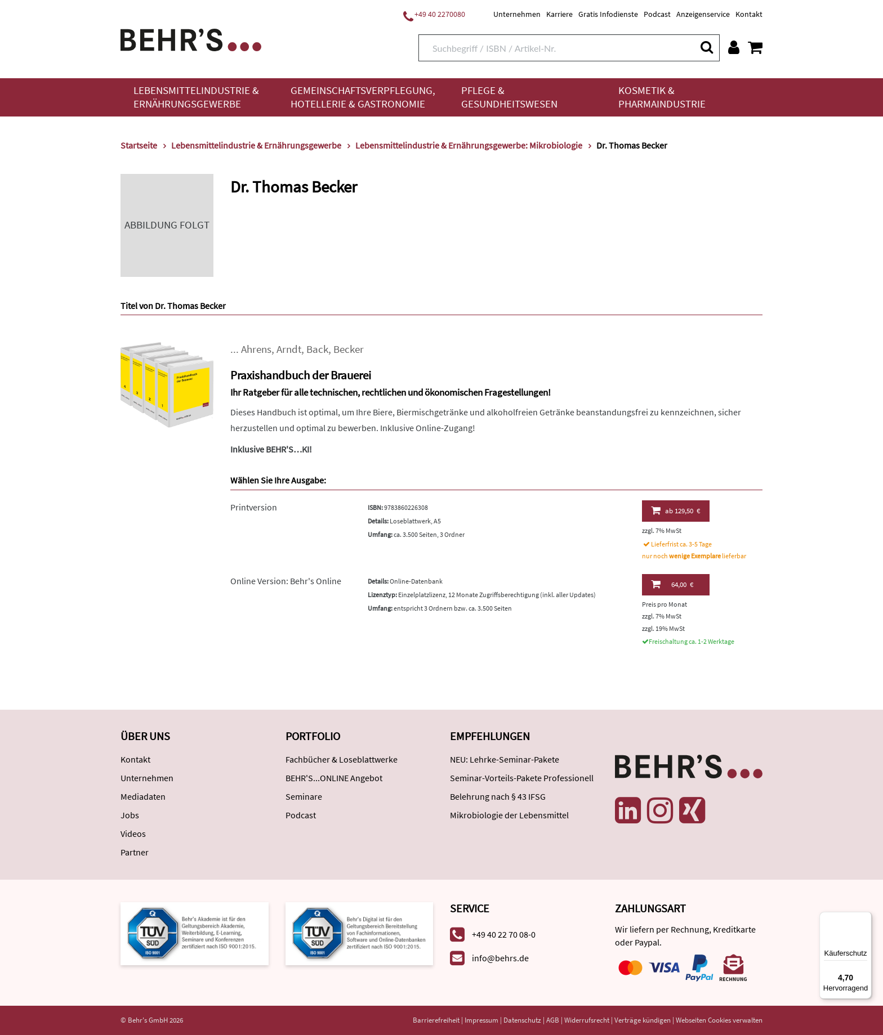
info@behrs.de (500, 958)
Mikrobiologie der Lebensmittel (509, 815)
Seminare (304, 796)
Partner (135, 852)
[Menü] (865, 918)
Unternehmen (517, 14)
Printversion (253, 507)
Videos (133, 833)
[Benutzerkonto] (733, 47)
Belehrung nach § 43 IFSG (498, 796)
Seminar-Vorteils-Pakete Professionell (522, 777)
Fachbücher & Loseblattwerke (342, 759)
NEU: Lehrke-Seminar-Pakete (504, 759)
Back (317, 349)
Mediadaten (143, 796)
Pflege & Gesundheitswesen (509, 97)
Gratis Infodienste (608, 14)
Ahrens (256, 349)
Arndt (289, 349)
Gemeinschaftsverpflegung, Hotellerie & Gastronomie (363, 97)
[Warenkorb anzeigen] (755, 47)
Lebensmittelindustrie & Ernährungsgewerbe (196, 97)
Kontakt (748, 14)
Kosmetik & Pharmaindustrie (662, 97)
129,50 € (675, 510)
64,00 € (672, 584)
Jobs (130, 815)
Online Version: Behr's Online (285, 580)
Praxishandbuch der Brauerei (300, 375)
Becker (348, 349)
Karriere (559, 14)
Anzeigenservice (703, 14)
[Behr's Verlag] (191, 38)
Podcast (657, 14)
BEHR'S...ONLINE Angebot (334, 777)
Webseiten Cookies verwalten (719, 1020)
